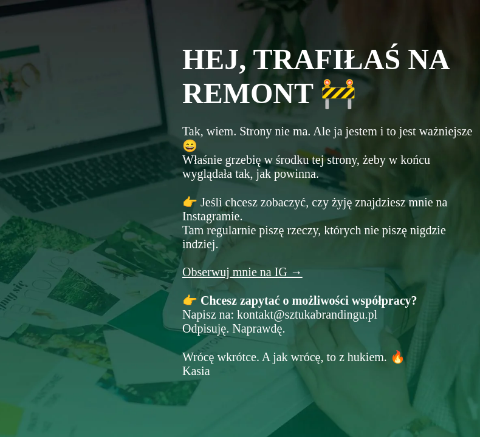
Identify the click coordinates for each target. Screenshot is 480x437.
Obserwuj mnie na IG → (242, 272)
